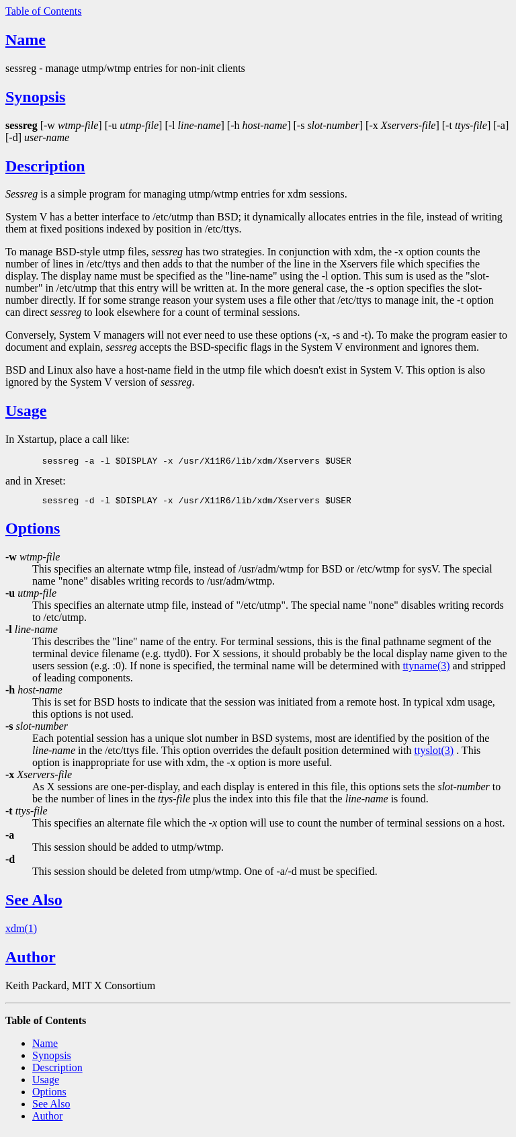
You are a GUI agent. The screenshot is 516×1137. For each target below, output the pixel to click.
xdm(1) (21, 932)
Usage (25, 410)
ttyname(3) (425, 669)
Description (45, 166)
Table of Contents (43, 11)
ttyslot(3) (434, 754)
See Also (33, 904)
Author (30, 961)
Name (25, 39)
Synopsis (35, 97)
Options (32, 532)
